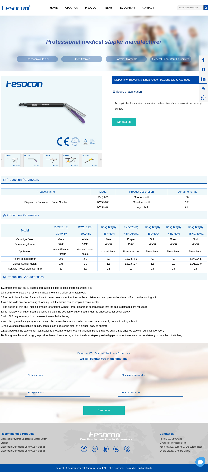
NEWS (109, 7)
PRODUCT (91, 7)
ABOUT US (71, 7)
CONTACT (148, 7)
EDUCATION (127, 7)
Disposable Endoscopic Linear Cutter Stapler (23, 447)
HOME (54, 7)
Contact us (124, 121)
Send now (104, 410)
